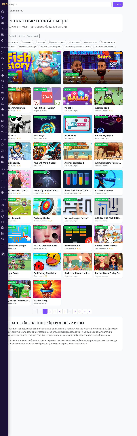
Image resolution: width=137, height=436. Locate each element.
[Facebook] (3, 254)
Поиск (125, 4)
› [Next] (92, 350)
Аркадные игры (98, 81)
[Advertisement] (70, 59)
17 (88, 350)
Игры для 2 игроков (65, 81)
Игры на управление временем (86, 86)
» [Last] (97, 350)
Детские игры (82, 81)
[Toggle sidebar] (16, 245)
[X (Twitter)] (9, 254)
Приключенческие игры (112, 86)
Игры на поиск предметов (59, 86)
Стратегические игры (36, 86)
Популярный (40, 36)
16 (83, 350)
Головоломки (35, 81)
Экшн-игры (49, 81)
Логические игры (116, 81)
